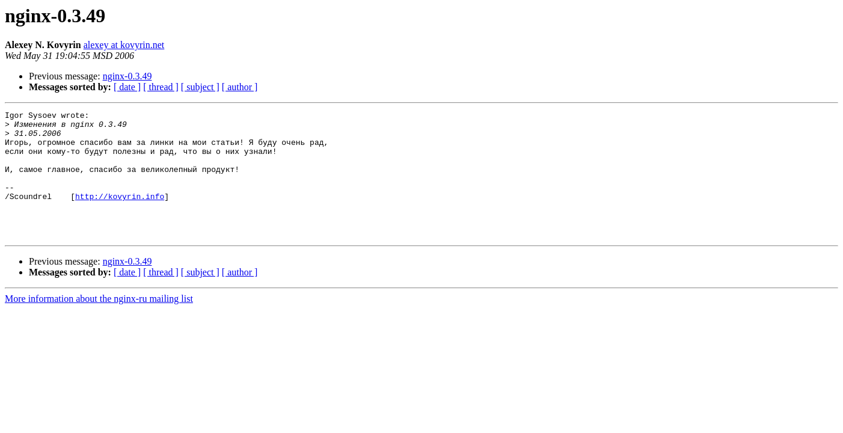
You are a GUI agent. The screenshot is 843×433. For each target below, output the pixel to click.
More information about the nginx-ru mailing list (99, 324)
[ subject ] (200, 87)
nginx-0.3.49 (127, 76)
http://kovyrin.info (119, 214)
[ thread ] (161, 87)
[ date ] (127, 87)
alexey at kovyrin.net (124, 45)
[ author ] (240, 87)
